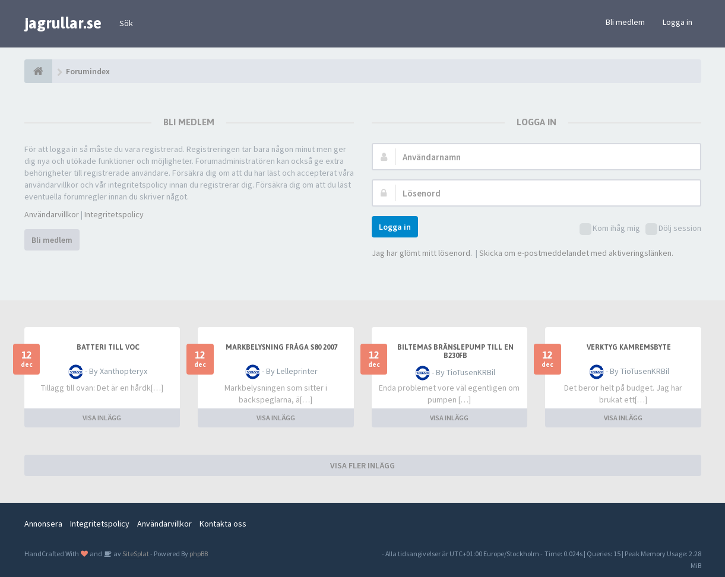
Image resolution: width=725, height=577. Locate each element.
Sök (126, 23)
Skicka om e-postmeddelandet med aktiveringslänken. (576, 253)
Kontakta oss (223, 523)
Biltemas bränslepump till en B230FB (455, 351)
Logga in (677, 22)
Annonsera (43, 523)
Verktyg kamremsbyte (629, 347)
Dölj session (673, 229)
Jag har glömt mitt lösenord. (422, 253)
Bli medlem (625, 22)
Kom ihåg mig (610, 229)
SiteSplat (135, 553)
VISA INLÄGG (102, 417)
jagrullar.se (63, 23)
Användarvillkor (51, 214)
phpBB (198, 553)
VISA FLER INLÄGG (362, 465)
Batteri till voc (108, 347)
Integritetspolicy (114, 214)
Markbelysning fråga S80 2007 (281, 347)
